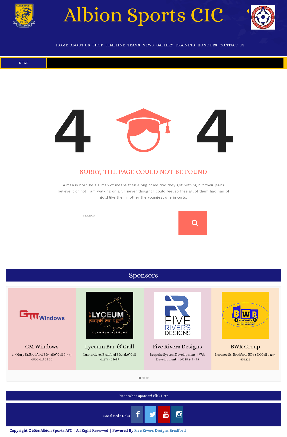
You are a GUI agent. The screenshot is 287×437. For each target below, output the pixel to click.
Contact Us (232, 45)
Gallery (165, 45)
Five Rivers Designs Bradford (159, 430)
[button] (140, 378)
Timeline (115, 45)
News (148, 45)
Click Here (160, 396)
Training (185, 45)
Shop (98, 45)
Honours (208, 45)
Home (62, 45)
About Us (80, 45)
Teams (133, 45)
